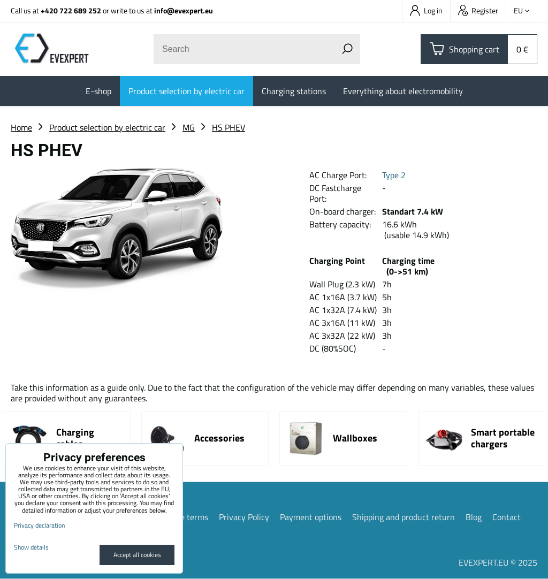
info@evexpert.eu (183, 10)
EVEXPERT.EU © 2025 (498, 562)
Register (478, 10)
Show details (31, 547)
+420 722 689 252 (71, 10)
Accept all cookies (137, 555)
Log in (426, 10)
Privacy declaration (39, 525)
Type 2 (394, 175)
